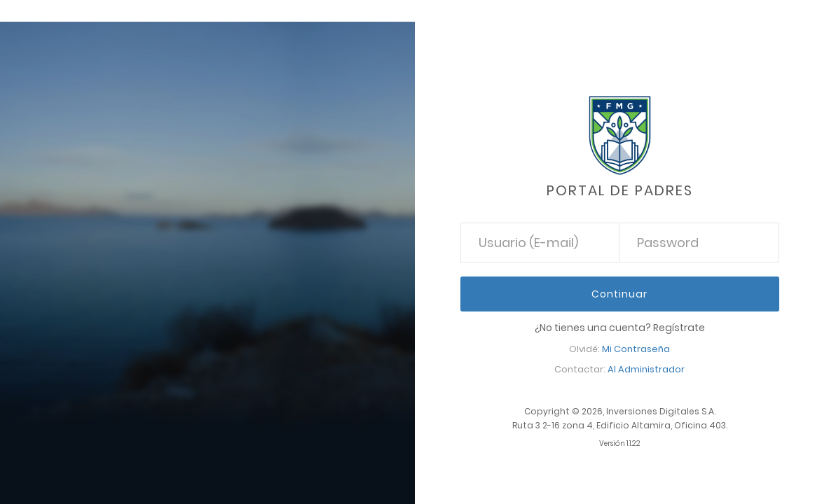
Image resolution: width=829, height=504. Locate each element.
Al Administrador (646, 369)
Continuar (619, 294)
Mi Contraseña (636, 349)
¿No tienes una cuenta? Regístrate (620, 328)
